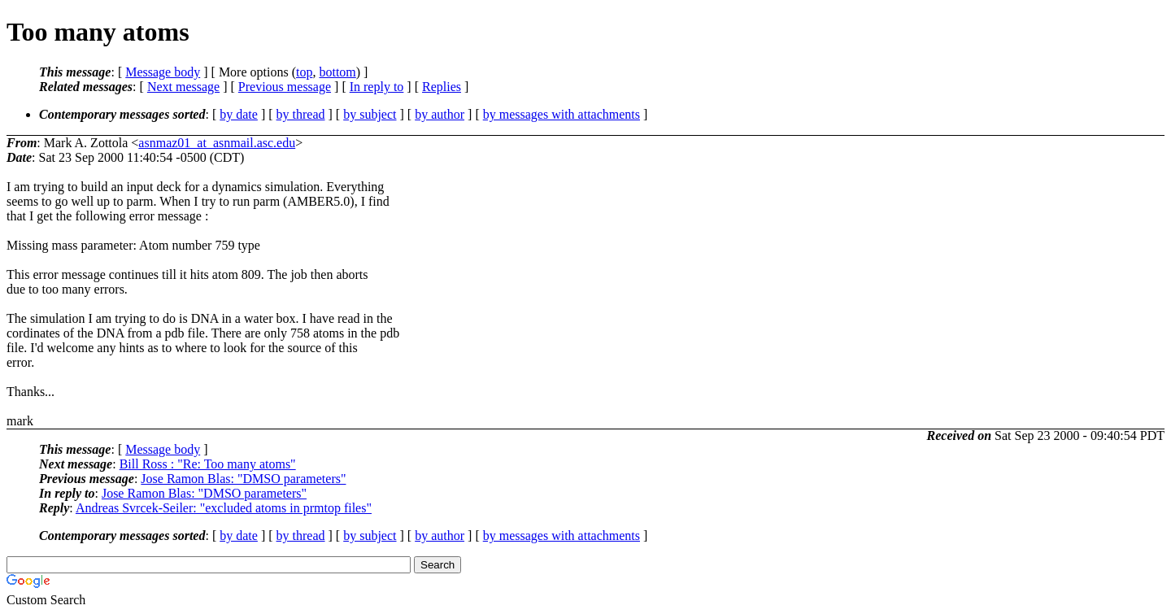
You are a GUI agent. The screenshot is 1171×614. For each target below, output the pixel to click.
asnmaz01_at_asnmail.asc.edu (216, 143)
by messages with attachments (561, 114)
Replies (441, 87)
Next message (183, 87)
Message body (162, 72)
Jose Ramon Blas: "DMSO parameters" (243, 479)
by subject (369, 114)
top (304, 72)
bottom (337, 72)
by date (239, 114)
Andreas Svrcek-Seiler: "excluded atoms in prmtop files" (224, 508)
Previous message (284, 87)
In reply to (377, 87)
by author (439, 114)
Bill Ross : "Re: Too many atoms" (208, 464)
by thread (300, 114)
